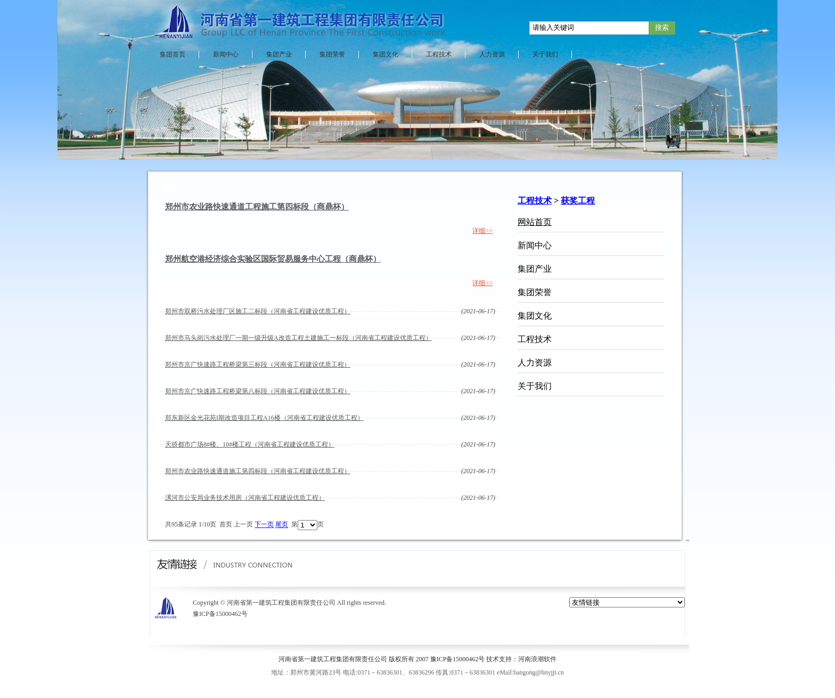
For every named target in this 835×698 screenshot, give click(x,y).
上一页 (243, 525)
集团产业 (279, 54)
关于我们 (545, 54)
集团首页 (172, 54)
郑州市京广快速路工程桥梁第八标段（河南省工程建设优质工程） (257, 391)
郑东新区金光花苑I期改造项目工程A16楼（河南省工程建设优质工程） (264, 417)
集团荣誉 (332, 54)
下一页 (264, 525)
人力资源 (492, 54)
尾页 (281, 525)
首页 (225, 525)
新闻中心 (226, 54)
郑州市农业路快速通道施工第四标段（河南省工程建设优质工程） (257, 471)
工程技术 (439, 54)
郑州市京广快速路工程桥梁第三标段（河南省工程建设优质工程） (257, 364)
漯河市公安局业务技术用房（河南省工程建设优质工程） (245, 497)
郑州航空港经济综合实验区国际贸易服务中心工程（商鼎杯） (273, 259)
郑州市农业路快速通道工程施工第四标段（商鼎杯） (257, 206)
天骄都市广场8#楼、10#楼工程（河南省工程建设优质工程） (249, 444)
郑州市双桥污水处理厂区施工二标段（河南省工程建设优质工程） (257, 311)
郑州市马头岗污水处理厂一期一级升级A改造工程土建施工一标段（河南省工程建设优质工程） (298, 338)
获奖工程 (578, 200)
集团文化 (385, 54)
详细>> (482, 230)
